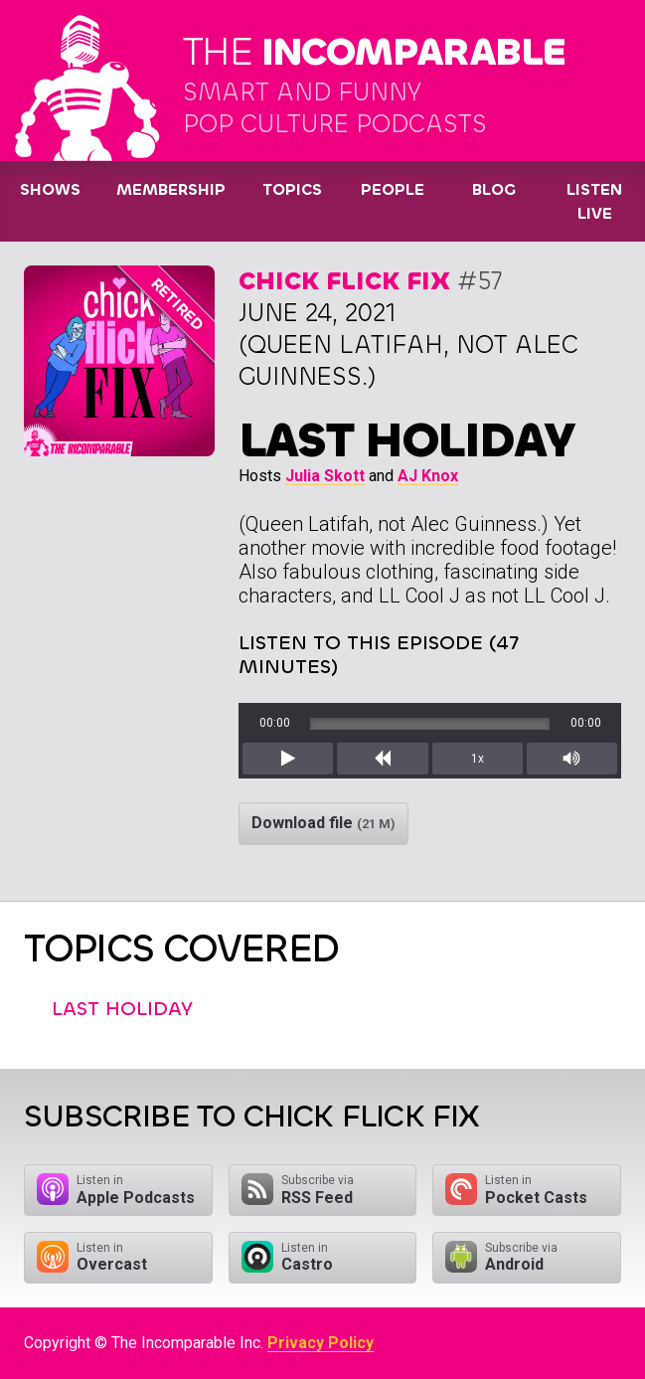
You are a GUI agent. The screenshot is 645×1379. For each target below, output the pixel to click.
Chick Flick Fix (344, 280)
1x (477, 759)
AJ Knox (428, 475)
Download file (323, 822)
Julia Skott (325, 475)
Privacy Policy (320, 1342)
